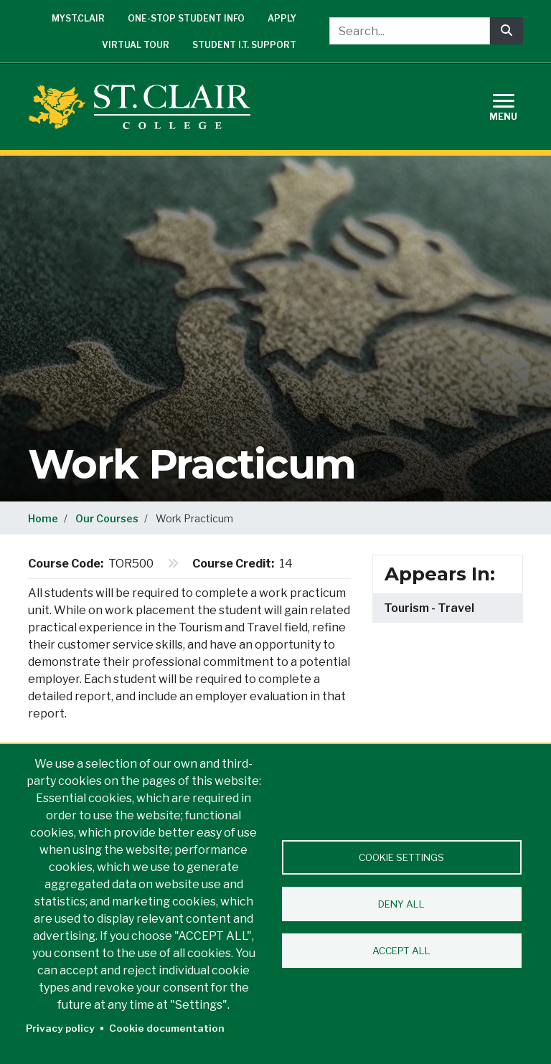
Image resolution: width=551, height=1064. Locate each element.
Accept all (401, 950)
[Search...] (409, 30)
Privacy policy (60, 1028)
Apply (282, 18)
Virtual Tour (135, 44)
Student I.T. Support (244, 44)
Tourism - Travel (429, 608)
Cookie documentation (167, 1028)
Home (43, 518)
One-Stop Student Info (186, 18)
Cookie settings (401, 857)
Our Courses (106, 518)
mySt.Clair (78, 18)
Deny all (401, 904)
